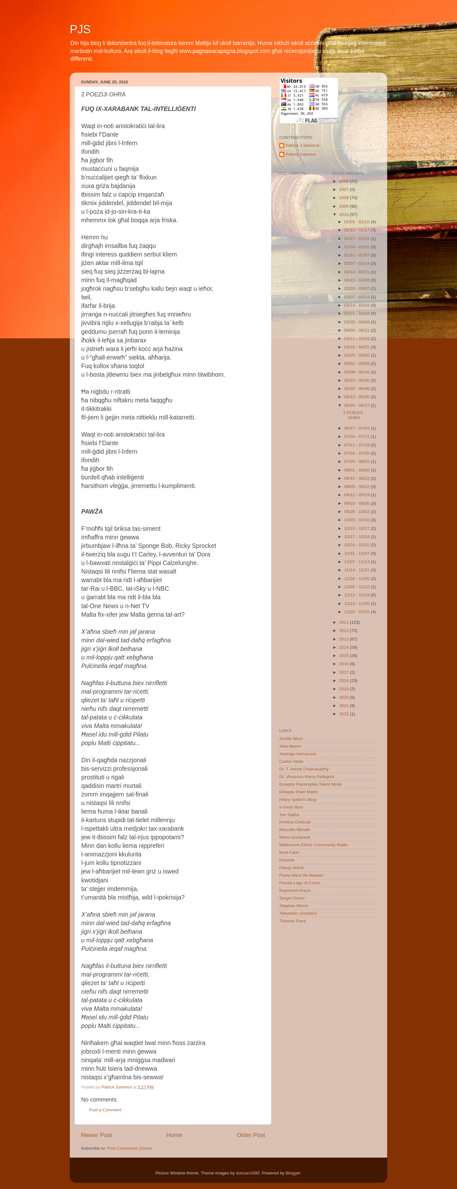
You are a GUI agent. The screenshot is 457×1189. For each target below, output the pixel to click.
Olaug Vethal (291, 867)
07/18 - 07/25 (357, 453)
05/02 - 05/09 (357, 363)
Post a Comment (105, 1110)
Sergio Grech (292, 898)
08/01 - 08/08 (357, 470)
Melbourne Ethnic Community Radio (313, 844)
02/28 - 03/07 (357, 288)
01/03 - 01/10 (357, 221)
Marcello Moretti (294, 829)
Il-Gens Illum (291, 807)
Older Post (251, 1135)
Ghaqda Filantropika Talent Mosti (310, 784)
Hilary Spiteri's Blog (297, 799)
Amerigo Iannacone (297, 753)
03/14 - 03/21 (357, 305)
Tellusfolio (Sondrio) (298, 913)
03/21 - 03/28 (357, 313)
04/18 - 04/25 (357, 347)
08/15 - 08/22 (357, 478)
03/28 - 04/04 (357, 322)
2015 (344, 655)
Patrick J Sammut (302, 145)
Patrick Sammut (301, 154)
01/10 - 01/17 (357, 230)
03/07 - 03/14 (357, 297)
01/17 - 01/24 (357, 238)
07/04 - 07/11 (357, 436)
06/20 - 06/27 (357, 405)
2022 (344, 713)
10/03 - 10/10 (357, 519)
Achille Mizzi (291, 738)
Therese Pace (292, 921)
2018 (344, 680)
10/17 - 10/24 (357, 536)
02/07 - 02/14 (357, 263)
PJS (80, 29)
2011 (344, 622)
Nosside (287, 860)
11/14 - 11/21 (357, 570)
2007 (344, 189)
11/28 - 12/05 (357, 578)
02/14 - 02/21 (357, 272)
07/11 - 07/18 (357, 445)
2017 (344, 672)
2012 (344, 630)
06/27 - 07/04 (357, 428)
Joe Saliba (289, 814)
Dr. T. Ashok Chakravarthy (304, 769)
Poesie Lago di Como (299, 882)
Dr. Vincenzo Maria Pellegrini (306, 776)
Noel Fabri (289, 852)
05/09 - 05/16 (357, 372)
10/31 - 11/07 (357, 553)
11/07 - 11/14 (357, 561)
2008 (344, 197)
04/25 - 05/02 (357, 355)
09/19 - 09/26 (357, 503)
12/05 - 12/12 (357, 586)
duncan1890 (247, 1173)
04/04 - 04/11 (357, 330)
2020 (344, 697)
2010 (344, 214)
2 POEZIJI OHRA (353, 415)
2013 (344, 639)
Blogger (293, 1173)
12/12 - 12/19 (357, 595)
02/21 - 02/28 (357, 280)
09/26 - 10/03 (357, 511)
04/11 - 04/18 (357, 338)
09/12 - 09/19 (357, 494)
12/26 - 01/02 (357, 611)
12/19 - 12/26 (357, 603)
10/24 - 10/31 (357, 545)
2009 (344, 206)
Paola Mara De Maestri (301, 875)
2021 (344, 705)
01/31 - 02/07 (357, 255)
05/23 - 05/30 (357, 380)
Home (174, 1135)
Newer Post (96, 1135)
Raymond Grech (294, 890)
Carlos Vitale (291, 761)
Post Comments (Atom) (129, 1148)
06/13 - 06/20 (357, 396)
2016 (344, 663)
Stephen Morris (293, 905)
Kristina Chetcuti (294, 822)
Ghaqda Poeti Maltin (298, 791)
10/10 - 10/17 (357, 528)
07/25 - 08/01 (357, 461)
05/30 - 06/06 (357, 388)
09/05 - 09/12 (357, 486)
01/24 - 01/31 (357, 246)
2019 (344, 688)
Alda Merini (290, 746)
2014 (344, 647)
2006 (344, 181)
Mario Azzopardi (294, 837)
